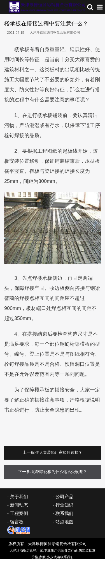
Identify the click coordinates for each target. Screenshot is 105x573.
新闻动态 (19, 505)
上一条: (29, 452)
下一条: (24, 471)
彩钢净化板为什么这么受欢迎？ (59, 471)
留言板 (17, 521)
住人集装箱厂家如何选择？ (58, 452)
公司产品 (64, 496)
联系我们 (64, 513)
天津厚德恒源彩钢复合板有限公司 (55, 32)
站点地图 (64, 521)
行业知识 (64, 505)
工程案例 (19, 513)
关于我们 (19, 496)
